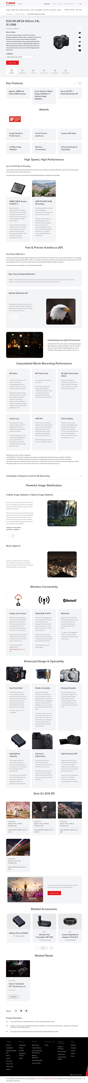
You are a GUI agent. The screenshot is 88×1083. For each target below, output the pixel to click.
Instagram (73, 1046)
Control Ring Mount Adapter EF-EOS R (70, 934)
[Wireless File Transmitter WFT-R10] (44, 926)
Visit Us (8, 1054)
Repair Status (61, 1053)
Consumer (47, 3)
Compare (33, 74)
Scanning (21, 1049)
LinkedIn (73, 1052)
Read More (14, 995)
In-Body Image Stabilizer (15, 149)
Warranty (67, 9)
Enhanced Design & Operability (69, 149)
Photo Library (65, 74)
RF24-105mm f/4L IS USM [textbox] (14, 57)
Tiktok (72, 1055)
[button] (43, 946)
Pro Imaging (54, 3)
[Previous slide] (79, 56)
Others (21, 1057)
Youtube (73, 1049)
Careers (8, 1057)
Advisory (8, 1068)
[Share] (16, 1010)
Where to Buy (15, 9)
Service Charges (62, 1050)
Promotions (53, 9)
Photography (22, 1044)
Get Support (55, 74)
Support (72, 9)
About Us (8, 1044)
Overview (11, 74)
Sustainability (38, 9)
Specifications (22, 74)
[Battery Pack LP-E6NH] (19, 926)
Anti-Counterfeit (36, 1062)
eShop (79, 10)
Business (60, 3)
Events (32, 9)
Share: (8, 1010)
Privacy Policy (9, 1065)
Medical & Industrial (69, 3)
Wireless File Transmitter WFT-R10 (44, 934)
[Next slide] (79, 29)
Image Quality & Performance (16, 135)
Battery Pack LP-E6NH (18, 933)
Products (8, 9)
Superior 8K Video (69, 134)
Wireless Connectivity (40, 149)
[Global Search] (77, 4)
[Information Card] (25, 888)
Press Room (46, 9)
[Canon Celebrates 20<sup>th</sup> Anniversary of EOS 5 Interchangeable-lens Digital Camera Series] (18, 979)
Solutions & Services (25, 9)
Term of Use (41, 1078)
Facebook (73, 1044)
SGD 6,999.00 (13, 29)
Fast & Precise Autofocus (41, 135)
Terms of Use (9, 1062)
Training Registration (37, 1059)
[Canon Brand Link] (10, 3)
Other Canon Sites (77, 1073)
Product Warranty (36, 1046)
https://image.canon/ (14, 648)
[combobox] (20, 57)
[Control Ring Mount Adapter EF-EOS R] (70, 926)
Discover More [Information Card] (54, 891)
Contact (59, 9)
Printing (21, 1046)
